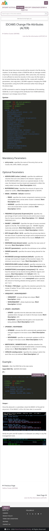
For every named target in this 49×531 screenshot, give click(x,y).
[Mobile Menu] (46, 3)
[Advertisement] (24, 53)
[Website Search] (22, 13)
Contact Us (6, 524)
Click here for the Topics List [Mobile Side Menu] (24, 18)
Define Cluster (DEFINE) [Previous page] (10, 34)
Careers (5, 513)
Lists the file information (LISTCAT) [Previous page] (35, 36)
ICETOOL (12, 7)
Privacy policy (8, 516)
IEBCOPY (28, 7)
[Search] (46, 13)
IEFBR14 (43, 7)
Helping (5, 521)
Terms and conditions (10, 518)
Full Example (38, 375)
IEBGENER (36, 7)
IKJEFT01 (24, 10)
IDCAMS (20, 7)
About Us (5, 510)
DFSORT (5, 7)
